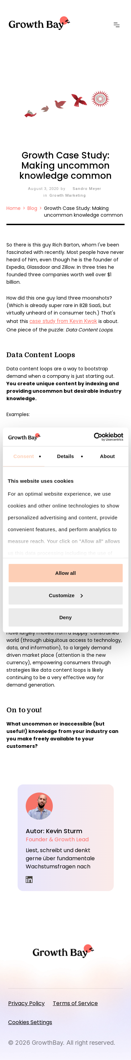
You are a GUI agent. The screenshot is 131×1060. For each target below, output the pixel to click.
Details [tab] (65, 456)
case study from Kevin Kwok (63, 321)
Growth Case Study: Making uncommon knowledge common (83, 211)
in (29, 879)
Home (13, 208)
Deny (65, 617)
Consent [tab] (23, 456)
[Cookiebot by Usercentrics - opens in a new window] (94, 436)
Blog (32, 208)
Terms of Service (75, 1003)
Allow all (65, 573)
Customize (66, 595)
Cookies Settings (30, 1022)
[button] (118, 25)
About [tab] (107, 456)
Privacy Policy (26, 1003)
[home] (41, 23)
